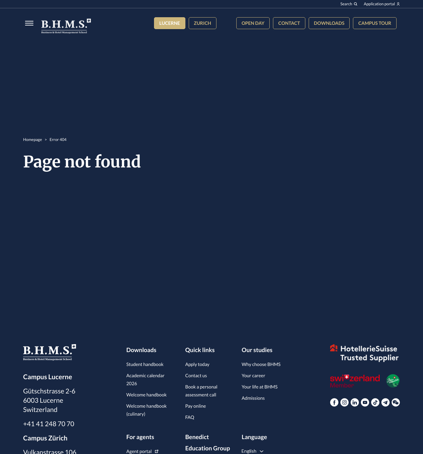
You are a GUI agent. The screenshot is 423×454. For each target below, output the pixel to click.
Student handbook (145, 364)
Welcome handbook (146, 394)
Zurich (202, 23)
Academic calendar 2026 (145, 379)
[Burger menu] (27, 27)
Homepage (32, 143)
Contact (289, 23)
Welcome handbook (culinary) (146, 410)
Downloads (329, 23)
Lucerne (169, 23)
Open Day (253, 23)
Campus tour (374, 23)
